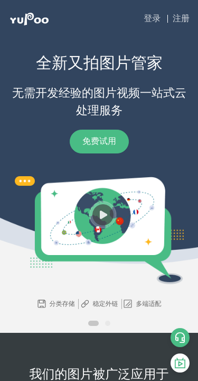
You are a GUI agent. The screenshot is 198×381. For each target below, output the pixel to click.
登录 (152, 18)
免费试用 (99, 141)
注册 (181, 18)
